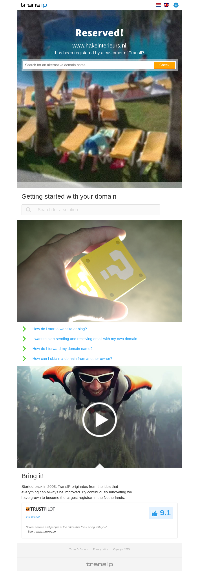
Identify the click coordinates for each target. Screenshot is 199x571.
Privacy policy (100, 549)
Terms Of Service (78, 549)
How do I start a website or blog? (60, 329)
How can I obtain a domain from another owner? (72, 359)
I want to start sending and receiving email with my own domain (85, 339)
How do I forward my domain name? (63, 349)
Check (164, 65)
